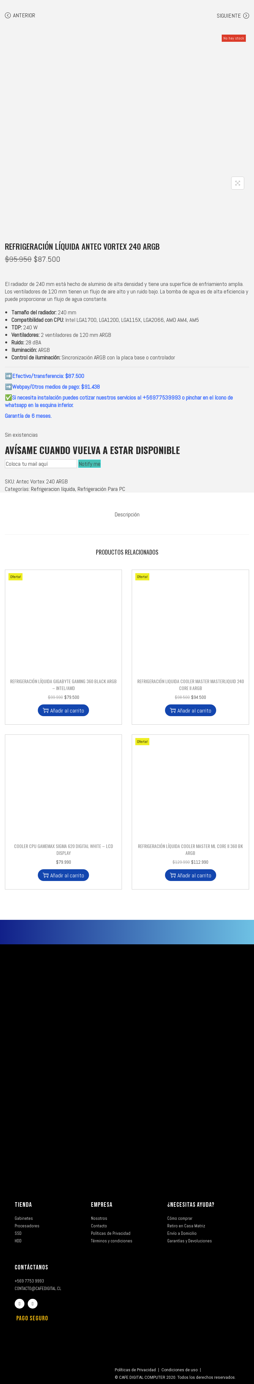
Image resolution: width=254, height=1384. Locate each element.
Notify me (89, 463)
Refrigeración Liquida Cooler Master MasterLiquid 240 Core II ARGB (190, 684)
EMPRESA (101, 1204)
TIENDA (23, 1204)
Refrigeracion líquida (53, 489)
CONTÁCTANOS (31, 1267)
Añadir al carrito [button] (63, 710)
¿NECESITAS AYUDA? (191, 1204)
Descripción (127, 514)
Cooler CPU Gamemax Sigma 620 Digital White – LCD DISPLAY (63, 849)
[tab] (127, 514)
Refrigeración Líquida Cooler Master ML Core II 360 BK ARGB (190, 849)
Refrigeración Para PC (101, 489)
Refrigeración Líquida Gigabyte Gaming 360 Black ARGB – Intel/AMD (63, 684)
